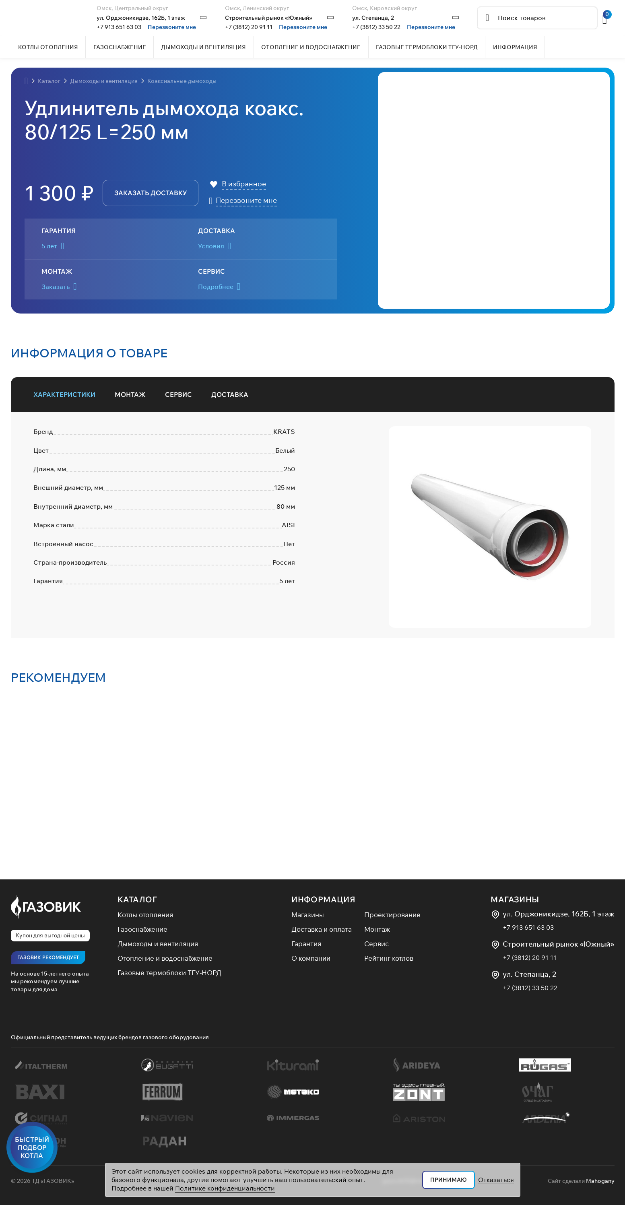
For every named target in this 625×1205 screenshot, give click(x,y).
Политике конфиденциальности (225, 1188)
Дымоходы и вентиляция (158, 943)
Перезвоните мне (172, 27)
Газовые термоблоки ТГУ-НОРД (169, 972)
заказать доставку (150, 193)
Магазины (307, 914)
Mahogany (600, 1180)
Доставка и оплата (321, 929)
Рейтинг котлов (388, 958)
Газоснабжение (142, 929)
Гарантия (306, 943)
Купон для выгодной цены (50, 935)
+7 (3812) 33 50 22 (376, 27)
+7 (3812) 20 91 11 (248, 27)
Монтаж (377, 929)
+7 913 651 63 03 (119, 27)
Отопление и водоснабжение (165, 958)
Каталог (137, 899)
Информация (323, 899)
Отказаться (496, 1180)
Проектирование (392, 914)
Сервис (376, 943)
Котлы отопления (145, 914)
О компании (310, 958)
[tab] (64, 394)
